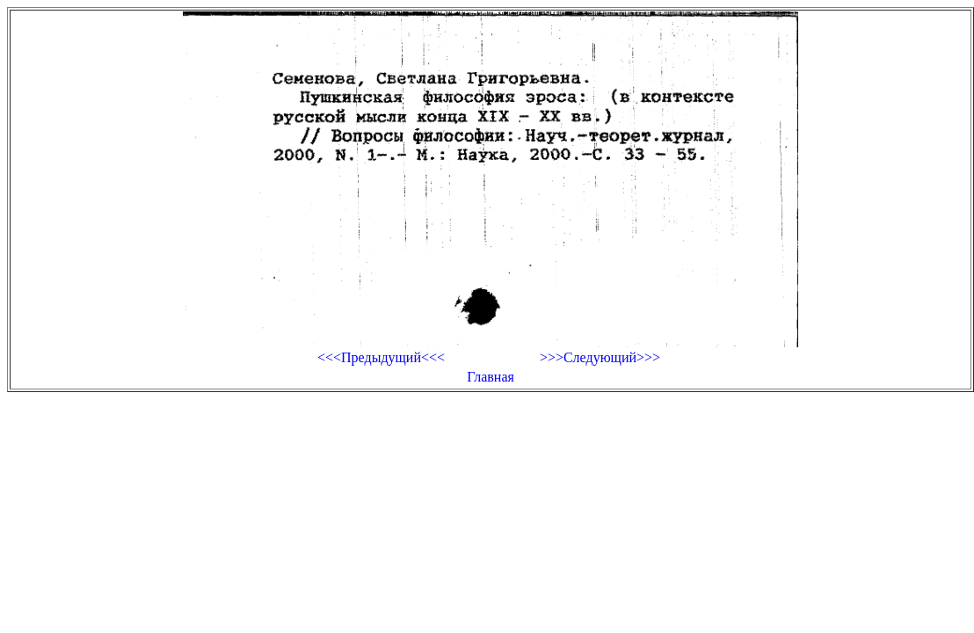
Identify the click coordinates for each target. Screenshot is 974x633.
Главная (490, 376)
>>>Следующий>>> (600, 357)
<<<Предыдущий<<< (381, 357)
